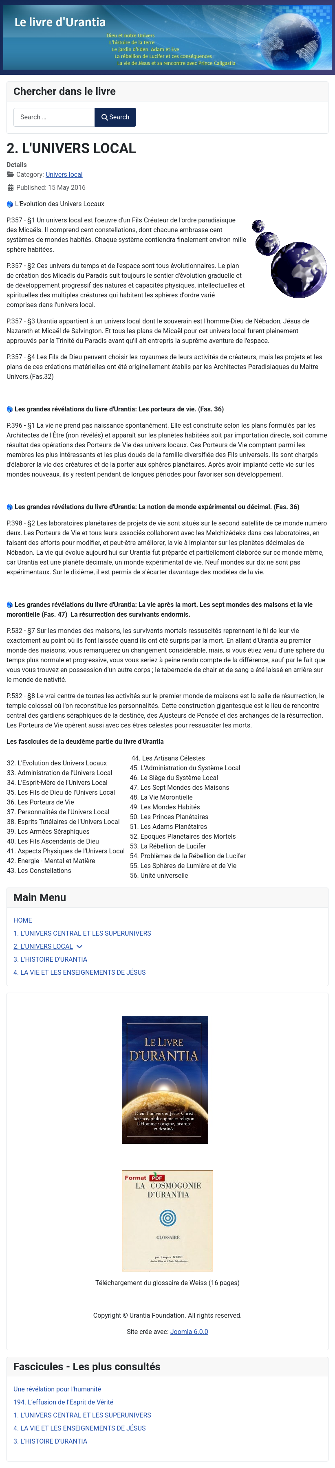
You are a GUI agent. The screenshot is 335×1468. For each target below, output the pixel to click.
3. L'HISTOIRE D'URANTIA (50, 959)
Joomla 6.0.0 (189, 1332)
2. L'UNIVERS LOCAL (43, 946)
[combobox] (54, 117)
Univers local (64, 174)
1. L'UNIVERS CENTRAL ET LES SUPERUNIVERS (82, 933)
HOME (22, 920)
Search (115, 117)
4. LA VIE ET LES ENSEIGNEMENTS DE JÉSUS (79, 972)
